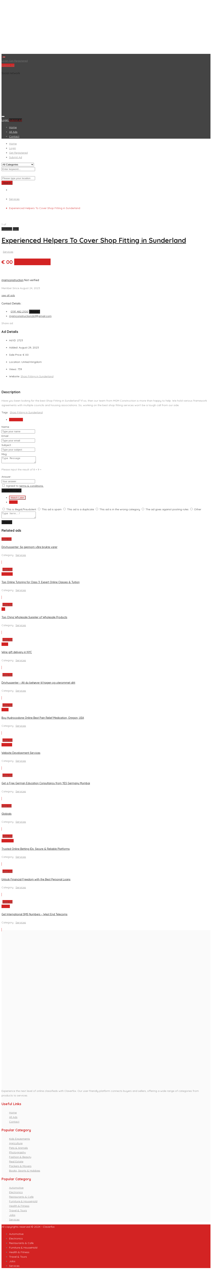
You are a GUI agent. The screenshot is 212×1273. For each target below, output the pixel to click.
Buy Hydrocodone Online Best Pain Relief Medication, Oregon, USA (43, 720)
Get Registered (18, 60)
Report (7, 524)
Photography (17, 1154)
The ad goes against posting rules (167, 510)
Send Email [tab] (16, 419)
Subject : (7, 445)
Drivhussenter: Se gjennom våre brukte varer (29, 549)
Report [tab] (13, 503)
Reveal (34, 311)
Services (14, 199)
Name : (6, 427)
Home (13, 127)
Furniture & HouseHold (23, 1203)
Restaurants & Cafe (21, 1199)
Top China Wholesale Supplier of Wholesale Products (34, 619)
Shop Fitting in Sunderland (37, 376)
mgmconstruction (12, 280)
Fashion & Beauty (20, 1159)
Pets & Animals (18, 1150)
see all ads (8, 295)
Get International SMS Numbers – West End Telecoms (34, 916)
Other (197, 510)
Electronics (16, 1194)
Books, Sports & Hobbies (24, 1173)
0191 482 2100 (19, 311)
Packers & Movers (20, 1168)
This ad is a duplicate (80, 510)
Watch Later (17, 498)
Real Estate (16, 1163)
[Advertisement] (106, 28)
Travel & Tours (18, 1212)
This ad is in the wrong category (119, 510)
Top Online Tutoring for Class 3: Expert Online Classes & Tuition (41, 584)
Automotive (16, 1190)
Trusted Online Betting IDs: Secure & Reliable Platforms (36, 851)
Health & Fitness (19, 1208)
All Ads (13, 132)
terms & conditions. (31, 487)
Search (7, 182)
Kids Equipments (19, 1141)
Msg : (5, 454)
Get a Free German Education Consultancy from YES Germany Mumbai (46, 785)
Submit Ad (8, 65)
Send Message (11, 491)
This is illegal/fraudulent (21, 510)
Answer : (7, 478)
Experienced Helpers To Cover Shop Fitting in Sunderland (94, 240)
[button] (7, 229)
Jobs (12, 1217)
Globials (7, 816)
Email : (6, 436)
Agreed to (25, 487)
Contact (14, 136)
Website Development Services (21, 755)
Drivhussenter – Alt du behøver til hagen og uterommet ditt (38, 685)
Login (5, 60)
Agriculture (16, 1145)
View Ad (7, 541)
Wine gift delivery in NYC (17, 654)
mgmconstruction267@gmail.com (30, 316)
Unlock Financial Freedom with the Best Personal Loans (36, 881)
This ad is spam (52, 510)
